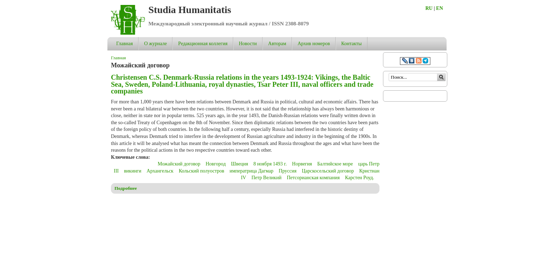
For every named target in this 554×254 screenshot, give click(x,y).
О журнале (155, 43)
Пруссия (287, 171)
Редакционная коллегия (203, 43)
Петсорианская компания (313, 177)
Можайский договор (179, 164)
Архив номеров (313, 43)
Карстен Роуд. (359, 177)
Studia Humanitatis (189, 9)
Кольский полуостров (201, 171)
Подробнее (125, 188)
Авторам (277, 43)
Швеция (239, 164)
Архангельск (160, 171)
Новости (248, 43)
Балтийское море (335, 164)
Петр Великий (267, 177)
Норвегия (302, 164)
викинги (132, 171)
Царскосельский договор (328, 171)
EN (439, 8)
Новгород (216, 164)
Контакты (351, 43)
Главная (124, 43)
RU (428, 8)
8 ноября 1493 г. (270, 164)
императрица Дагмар (251, 171)
